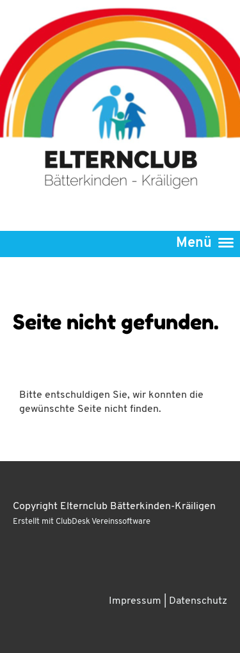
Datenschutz (198, 601)
